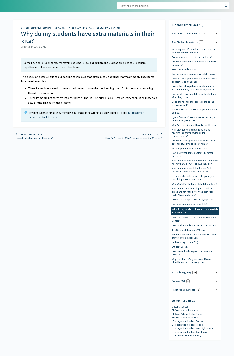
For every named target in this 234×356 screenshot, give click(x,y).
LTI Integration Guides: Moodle (187, 324)
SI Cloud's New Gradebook (186, 317)
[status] (89, 65)
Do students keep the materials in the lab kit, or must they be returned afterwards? (193, 88)
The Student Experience (108, 27)
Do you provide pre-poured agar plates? (193, 199)
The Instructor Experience (189, 33)
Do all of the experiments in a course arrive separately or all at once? (194, 80)
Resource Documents (186, 289)
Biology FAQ (181, 281)
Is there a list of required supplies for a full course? (194, 111)
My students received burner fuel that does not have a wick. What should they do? (195, 162)
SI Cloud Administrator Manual (187, 314)
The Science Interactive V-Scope (189, 229)
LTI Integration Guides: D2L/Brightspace (192, 328)
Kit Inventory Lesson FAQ (185, 242)
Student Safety (180, 246)
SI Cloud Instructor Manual (185, 310)
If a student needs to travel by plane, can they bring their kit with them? (193, 178)
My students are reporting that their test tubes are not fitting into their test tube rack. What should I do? (193, 191)
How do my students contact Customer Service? (192, 154)
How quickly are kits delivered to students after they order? (194, 95)
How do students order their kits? (189, 204)
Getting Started (180, 306)
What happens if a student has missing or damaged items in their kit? (193, 51)
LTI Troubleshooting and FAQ (186, 335)
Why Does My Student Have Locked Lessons (195, 125)
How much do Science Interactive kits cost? (195, 225)
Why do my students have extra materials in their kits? (88, 37)
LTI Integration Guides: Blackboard (190, 332)
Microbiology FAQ (184, 272)
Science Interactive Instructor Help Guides (43, 27)
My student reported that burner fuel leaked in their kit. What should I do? (191, 170)
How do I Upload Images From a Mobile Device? (192, 253)
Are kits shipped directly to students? (192, 57)
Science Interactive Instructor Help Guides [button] (21, 6)
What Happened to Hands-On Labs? (190, 148)
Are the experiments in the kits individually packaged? (194, 63)
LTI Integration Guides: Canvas (187, 321)
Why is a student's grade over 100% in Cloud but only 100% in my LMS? (192, 260)
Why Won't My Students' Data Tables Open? (194, 184)
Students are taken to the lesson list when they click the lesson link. (194, 236)
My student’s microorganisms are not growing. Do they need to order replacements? (191, 133)
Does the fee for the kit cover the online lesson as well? (193, 103)
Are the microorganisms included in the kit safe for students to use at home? (194, 142)
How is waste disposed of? (186, 69)
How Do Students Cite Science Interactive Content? (194, 219)
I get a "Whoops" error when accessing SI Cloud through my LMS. (193, 119)
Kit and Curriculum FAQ (80, 27)
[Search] (173, 5)
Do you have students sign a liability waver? (195, 74)
